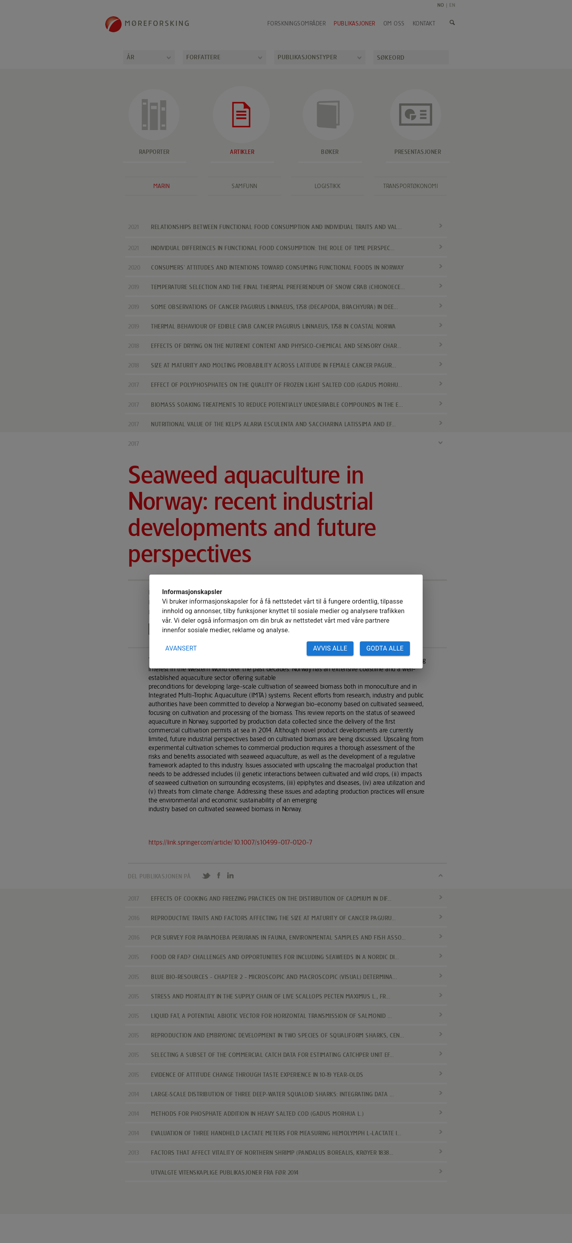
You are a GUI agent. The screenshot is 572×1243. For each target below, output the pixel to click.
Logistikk (328, 186)
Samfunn (244, 186)
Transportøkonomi (410, 186)
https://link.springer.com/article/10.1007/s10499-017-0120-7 (231, 842)
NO (440, 5)
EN (452, 5)
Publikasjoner (354, 23)
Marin (161, 186)
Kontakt (424, 23)
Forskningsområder (296, 23)
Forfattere (203, 57)
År (130, 57)
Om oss (394, 23)
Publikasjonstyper (307, 57)
